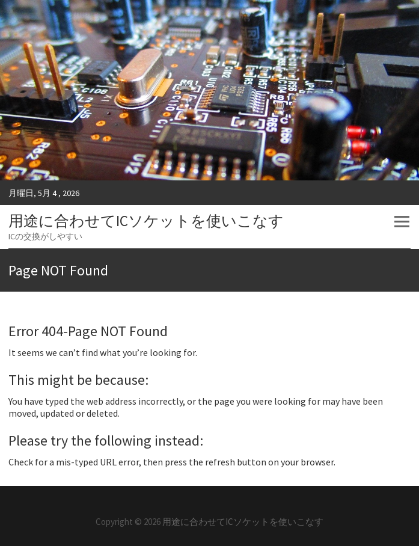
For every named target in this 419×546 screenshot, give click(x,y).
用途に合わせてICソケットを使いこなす (146, 220)
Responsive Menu (402, 221)
